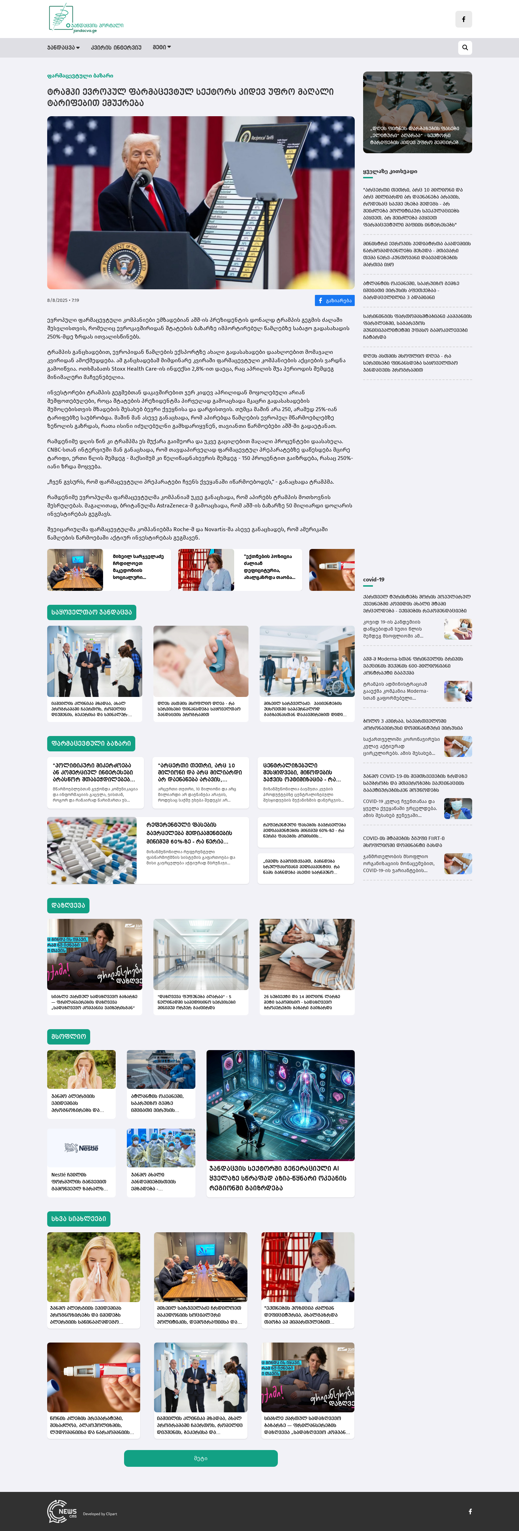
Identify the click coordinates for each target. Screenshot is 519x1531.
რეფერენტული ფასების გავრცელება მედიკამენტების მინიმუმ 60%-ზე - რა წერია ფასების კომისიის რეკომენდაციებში (189, 834)
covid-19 (373, 579)
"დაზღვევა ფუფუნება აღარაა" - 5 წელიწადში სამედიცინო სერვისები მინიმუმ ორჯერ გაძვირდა (197, 1002)
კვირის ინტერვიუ (116, 48)
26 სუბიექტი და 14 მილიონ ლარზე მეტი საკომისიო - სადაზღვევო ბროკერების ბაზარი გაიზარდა (302, 1002)
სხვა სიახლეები (78, 1219)
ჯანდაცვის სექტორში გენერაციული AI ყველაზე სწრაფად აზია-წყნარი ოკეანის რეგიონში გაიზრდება (278, 1178)
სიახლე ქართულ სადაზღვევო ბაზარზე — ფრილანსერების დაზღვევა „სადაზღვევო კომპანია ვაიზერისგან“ (94, 1002)
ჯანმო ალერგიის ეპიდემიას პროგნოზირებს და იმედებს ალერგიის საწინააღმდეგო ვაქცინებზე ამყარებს (78, 1104)
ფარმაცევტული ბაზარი (187, 48)
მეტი (201, 1458)
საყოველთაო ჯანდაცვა (91, 612)
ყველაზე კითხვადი (390, 171)
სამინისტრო (333, 48)
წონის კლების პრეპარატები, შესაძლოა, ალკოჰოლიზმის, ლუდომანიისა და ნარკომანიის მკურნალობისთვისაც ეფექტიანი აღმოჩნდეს (92, 1426)
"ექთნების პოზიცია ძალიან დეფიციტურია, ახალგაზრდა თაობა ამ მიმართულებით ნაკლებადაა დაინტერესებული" (268, 567)
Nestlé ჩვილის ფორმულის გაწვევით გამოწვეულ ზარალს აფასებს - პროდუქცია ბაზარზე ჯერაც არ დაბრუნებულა (79, 1182)
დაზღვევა (247, 48)
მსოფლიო (288, 48)
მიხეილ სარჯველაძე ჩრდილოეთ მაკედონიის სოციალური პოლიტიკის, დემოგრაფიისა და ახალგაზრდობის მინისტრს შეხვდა (138, 567)
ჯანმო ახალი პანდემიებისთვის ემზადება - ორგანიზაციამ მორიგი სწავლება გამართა (160, 1182)
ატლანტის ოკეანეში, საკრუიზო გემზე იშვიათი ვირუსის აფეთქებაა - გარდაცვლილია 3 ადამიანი (157, 1104)
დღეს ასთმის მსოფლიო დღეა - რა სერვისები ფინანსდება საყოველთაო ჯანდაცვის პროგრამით (199, 709)
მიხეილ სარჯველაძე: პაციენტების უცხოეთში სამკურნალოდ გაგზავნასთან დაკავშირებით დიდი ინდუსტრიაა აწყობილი (303, 710)
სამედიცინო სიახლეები (397, 48)
